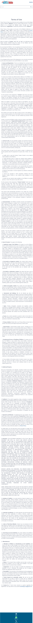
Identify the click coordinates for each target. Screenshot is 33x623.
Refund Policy (23, 425)
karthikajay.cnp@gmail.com (26, 586)
